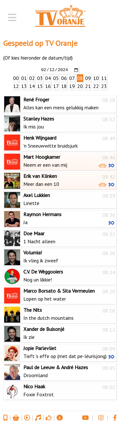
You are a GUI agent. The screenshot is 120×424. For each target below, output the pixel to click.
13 (24, 86)
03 (40, 78)
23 (104, 86)
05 (56, 78)
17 (56, 86)
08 (80, 78)
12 (16, 86)
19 (72, 86)
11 (104, 78)
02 (32, 78)
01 (24, 78)
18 (64, 86)
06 (64, 78)
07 (72, 78)
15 (40, 86)
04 (48, 78)
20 (80, 86)
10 (96, 78)
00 (16, 78)
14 (32, 86)
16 (48, 86)
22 (96, 86)
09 (88, 78)
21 (88, 86)
